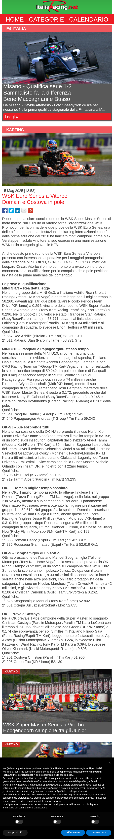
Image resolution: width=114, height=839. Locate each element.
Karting (15, 130)
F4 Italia (16, 28)
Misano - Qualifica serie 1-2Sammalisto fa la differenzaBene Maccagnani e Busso (37, 92)
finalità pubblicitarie (37, 788)
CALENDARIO (88, 19)
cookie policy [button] (66, 775)
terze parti (54, 778)
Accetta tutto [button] (99, 832)
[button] (109, 763)
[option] (57, 73)
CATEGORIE (46, 19)
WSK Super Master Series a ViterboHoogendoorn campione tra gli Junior (44, 727)
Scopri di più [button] (15, 832)
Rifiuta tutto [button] (73, 832)
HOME (15, 19)
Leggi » (11, 117)
